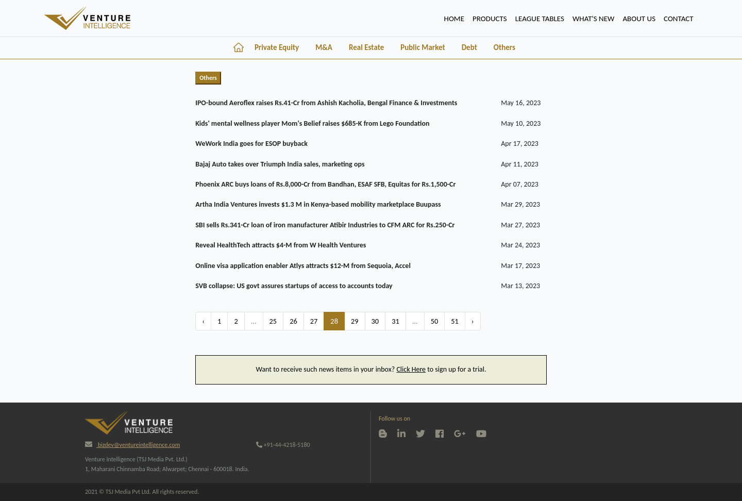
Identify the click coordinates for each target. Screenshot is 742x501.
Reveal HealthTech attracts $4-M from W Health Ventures (280, 245)
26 (293, 321)
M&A (323, 47)
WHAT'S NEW (593, 18)
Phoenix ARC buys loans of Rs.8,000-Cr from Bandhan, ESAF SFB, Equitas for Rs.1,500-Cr (325, 184)
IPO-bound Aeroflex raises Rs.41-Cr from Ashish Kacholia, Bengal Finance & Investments (326, 102)
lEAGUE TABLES (539, 18)
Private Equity (277, 47)
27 (314, 321)
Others (504, 47)
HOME (456, 17)
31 (395, 321)
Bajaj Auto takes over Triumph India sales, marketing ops (279, 164)
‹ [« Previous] (203, 321)
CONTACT (679, 18)
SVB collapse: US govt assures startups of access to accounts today (294, 285)
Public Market (422, 47)
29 (355, 321)
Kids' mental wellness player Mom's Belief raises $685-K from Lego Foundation (312, 123)
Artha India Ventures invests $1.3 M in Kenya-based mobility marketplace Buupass (318, 204)
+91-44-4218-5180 (283, 444)
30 (375, 321)
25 (273, 321)
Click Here (411, 369)
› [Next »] (472, 321)
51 (455, 321)
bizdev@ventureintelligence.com (132, 444)
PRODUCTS (490, 18)
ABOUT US (638, 18)
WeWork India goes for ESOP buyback (251, 143)
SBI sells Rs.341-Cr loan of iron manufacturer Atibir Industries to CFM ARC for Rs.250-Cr (324, 225)
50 (435, 321)
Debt (469, 47)
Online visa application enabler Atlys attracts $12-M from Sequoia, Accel (303, 265)
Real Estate (366, 47)
